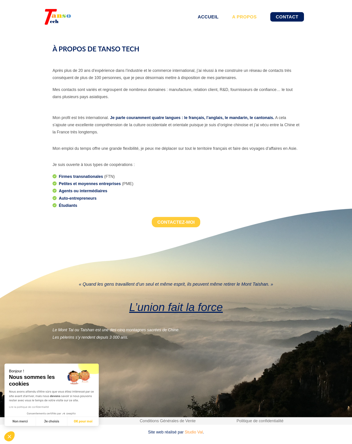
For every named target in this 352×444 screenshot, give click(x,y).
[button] (9, 436)
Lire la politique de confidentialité (29, 407)
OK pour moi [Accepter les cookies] (83, 421)
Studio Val (194, 432)
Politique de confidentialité (260, 421)
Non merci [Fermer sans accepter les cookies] (20, 421)
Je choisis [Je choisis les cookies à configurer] (51, 421)
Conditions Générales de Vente (168, 421)
